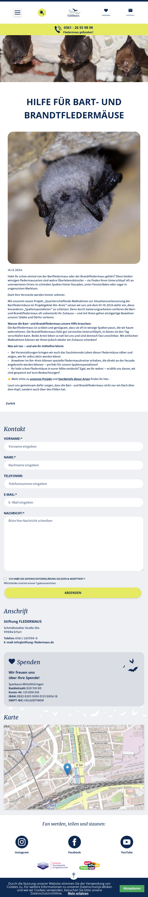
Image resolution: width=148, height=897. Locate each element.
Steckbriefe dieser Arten (74, 379)
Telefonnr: (13, 476)
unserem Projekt (41, 379)
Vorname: (13, 438)
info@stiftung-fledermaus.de (34, 642)
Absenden (73, 593)
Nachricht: (14, 513)
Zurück (10, 403)
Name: (10, 457)
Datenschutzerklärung (40, 578)
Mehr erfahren (78, 893)
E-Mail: (10, 494)
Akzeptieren (132, 888)
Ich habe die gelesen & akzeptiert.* (47, 578)
